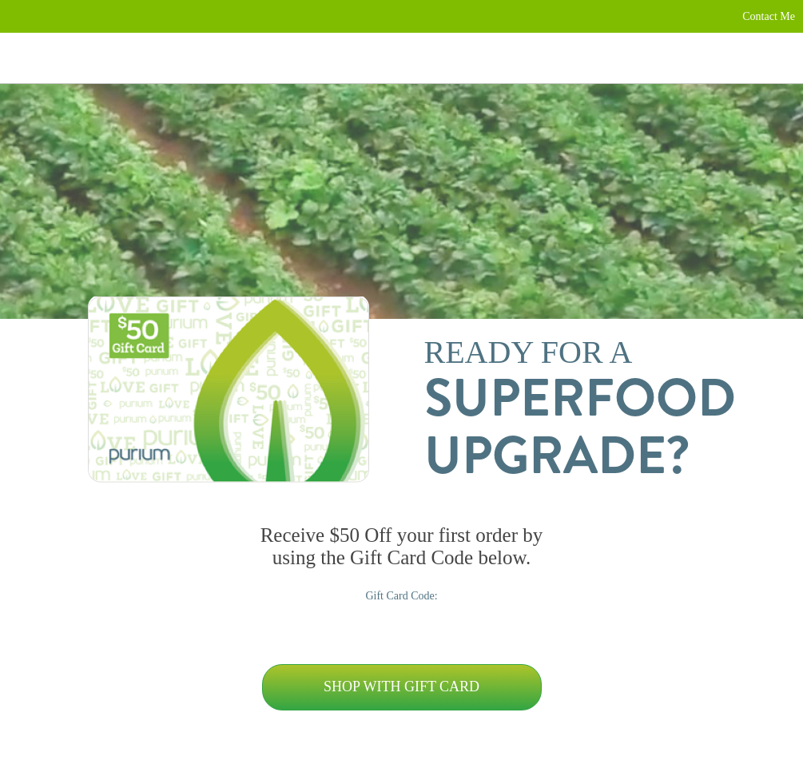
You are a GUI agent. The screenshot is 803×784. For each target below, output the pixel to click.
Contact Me (768, 16)
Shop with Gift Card (401, 686)
